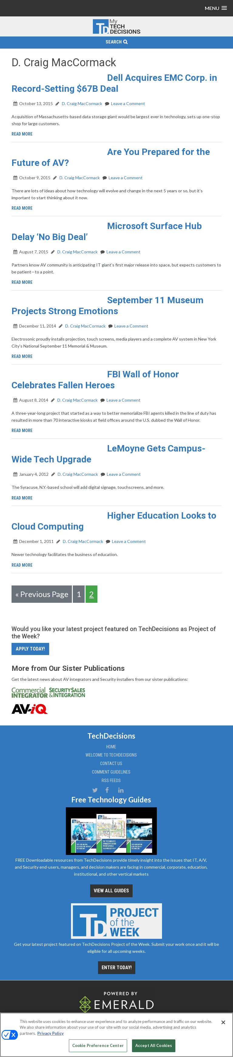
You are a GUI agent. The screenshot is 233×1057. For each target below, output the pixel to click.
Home (111, 746)
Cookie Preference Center (98, 1045)
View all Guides (111, 891)
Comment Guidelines (111, 772)
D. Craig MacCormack (81, 103)
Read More (22, 134)
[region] (116, 1035)
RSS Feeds (111, 780)
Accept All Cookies (153, 1045)
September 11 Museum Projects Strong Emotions (108, 305)
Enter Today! (117, 967)
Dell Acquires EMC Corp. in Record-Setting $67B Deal (114, 83)
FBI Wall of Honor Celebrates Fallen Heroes (95, 379)
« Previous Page (41, 594)
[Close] (223, 1022)
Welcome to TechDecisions (111, 755)
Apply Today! (30, 649)
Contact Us (111, 763)
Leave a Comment (128, 103)
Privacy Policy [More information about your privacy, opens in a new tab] (50, 1033)
